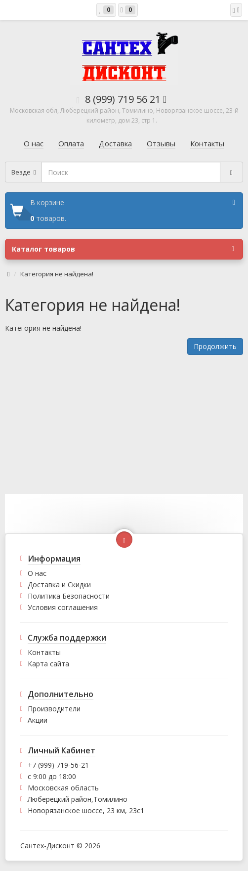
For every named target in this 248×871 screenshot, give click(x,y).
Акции (37, 720)
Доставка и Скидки (59, 584)
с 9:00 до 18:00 (52, 776)
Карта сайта (48, 663)
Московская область (63, 787)
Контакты (44, 652)
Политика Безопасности (69, 596)
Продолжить (215, 346)
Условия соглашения (63, 607)
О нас (37, 573)
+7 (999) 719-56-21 (58, 765)
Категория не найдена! (56, 273)
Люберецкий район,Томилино (77, 799)
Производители (54, 708)
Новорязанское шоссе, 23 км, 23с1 (86, 810)
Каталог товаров (123, 249)
